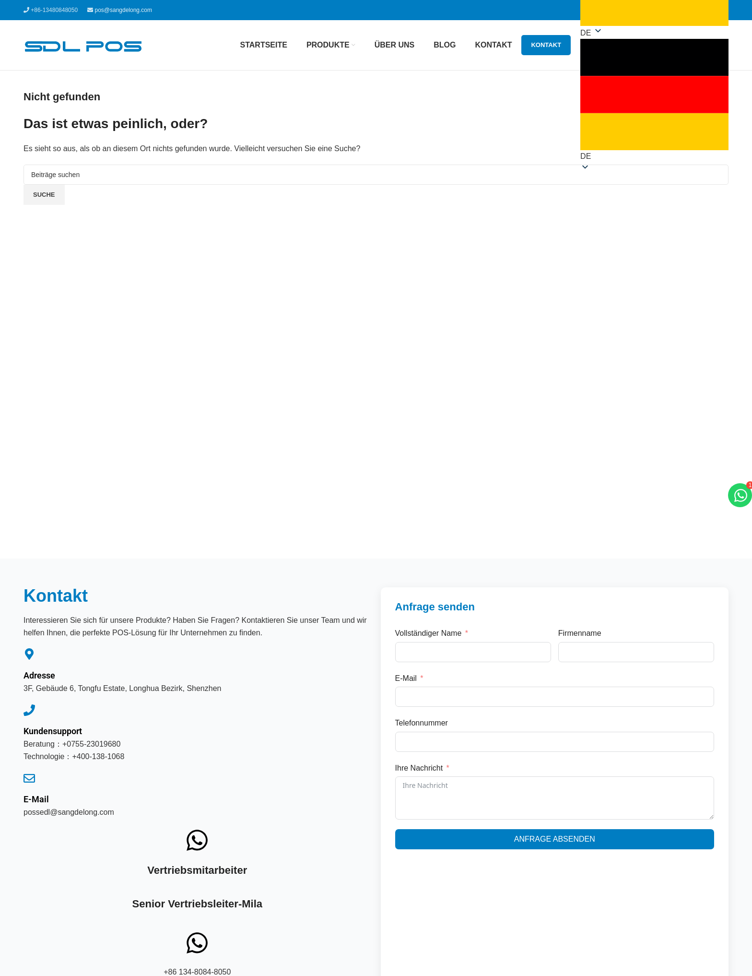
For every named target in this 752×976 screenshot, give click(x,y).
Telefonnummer (421, 723)
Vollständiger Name (428, 633)
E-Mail (36, 799)
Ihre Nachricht (419, 768)
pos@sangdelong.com (123, 10)
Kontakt (546, 44)
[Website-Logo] (83, 44)
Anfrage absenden (554, 839)
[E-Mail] (29, 778)
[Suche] (376, 175)
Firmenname (579, 633)
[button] (654, 100)
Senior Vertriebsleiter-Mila (197, 904)
